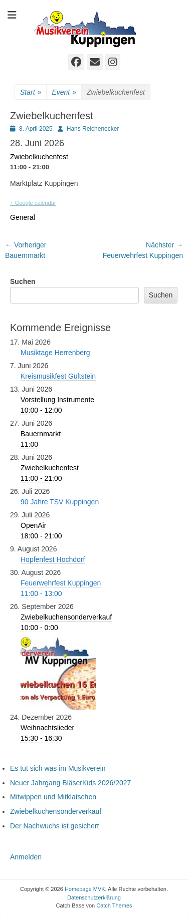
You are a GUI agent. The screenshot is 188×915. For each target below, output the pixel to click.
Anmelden (26, 857)
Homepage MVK (85, 889)
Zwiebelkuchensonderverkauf (55, 811)
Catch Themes (114, 905)
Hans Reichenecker (93, 128)
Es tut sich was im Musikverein (58, 768)
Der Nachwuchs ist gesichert (54, 826)
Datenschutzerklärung (94, 897)
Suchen (23, 281)
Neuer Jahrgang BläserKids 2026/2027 (70, 783)
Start (30, 92)
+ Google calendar (33, 203)
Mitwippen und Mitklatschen (53, 797)
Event (64, 92)
